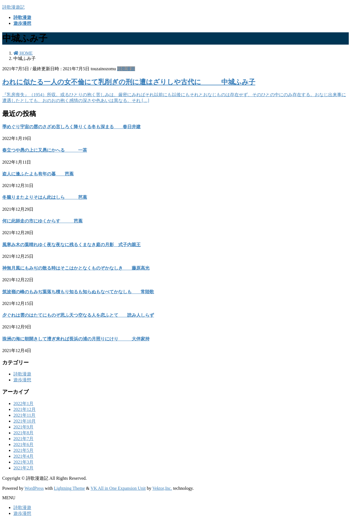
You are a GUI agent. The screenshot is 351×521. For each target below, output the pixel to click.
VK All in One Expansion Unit (118, 488)
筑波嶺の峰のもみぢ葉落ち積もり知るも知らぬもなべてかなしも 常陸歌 (78, 291)
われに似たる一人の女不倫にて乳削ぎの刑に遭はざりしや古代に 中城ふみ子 (128, 82)
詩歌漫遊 (126, 68)
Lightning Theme (69, 488)
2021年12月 (24, 409)
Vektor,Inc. (162, 488)
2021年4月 (23, 456)
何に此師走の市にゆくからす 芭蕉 (42, 221)
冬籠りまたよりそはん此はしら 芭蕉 (44, 197)
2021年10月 (24, 421)
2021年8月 (23, 432)
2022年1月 (23, 403)
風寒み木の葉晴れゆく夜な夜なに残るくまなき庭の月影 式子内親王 (71, 244)
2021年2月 (23, 468)
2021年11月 (24, 415)
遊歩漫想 (22, 379)
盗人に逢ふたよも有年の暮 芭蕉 (38, 173)
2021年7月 (23, 438)
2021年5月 (23, 450)
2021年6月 (23, 444)
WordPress (34, 488)
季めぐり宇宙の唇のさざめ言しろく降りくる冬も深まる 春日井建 (71, 126)
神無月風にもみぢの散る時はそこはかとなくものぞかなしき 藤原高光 (76, 268)
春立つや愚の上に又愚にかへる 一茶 (44, 150)
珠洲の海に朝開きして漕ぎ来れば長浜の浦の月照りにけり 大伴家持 (76, 338)
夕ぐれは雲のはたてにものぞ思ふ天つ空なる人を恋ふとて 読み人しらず (78, 315)
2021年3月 (23, 462)
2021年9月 (23, 427)
